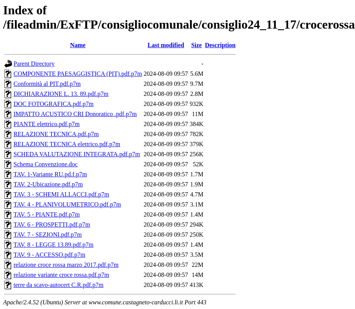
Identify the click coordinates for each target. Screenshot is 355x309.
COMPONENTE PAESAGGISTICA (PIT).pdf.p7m (78, 73)
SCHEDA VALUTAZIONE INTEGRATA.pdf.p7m (77, 154)
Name (77, 45)
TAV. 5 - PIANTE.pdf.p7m (47, 214)
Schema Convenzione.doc (46, 164)
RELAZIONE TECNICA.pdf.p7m (56, 134)
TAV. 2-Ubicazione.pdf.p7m (48, 184)
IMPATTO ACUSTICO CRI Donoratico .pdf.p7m (75, 114)
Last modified (166, 45)
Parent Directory (34, 63)
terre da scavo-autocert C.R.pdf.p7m (59, 285)
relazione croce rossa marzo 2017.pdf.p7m (66, 264)
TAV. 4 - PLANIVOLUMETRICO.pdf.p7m (67, 204)
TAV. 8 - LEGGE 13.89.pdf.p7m (53, 244)
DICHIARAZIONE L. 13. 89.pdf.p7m (61, 93)
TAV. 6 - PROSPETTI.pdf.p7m (52, 224)
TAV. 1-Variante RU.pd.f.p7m (50, 174)
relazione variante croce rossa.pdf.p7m (61, 274)
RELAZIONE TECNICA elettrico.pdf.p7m (67, 144)
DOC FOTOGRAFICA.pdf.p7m (53, 104)
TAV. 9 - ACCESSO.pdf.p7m (49, 254)
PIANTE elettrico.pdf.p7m (47, 124)
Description (220, 45)
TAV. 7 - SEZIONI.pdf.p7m (48, 234)
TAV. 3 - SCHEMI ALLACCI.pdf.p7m (61, 194)
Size (196, 45)
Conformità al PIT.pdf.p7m (47, 83)
